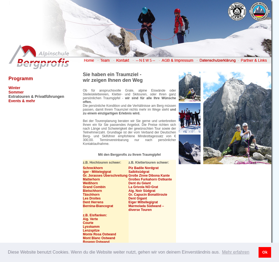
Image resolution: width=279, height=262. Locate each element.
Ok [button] (264, 252)
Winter (14, 88)
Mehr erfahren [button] (236, 252)
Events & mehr (21, 101)
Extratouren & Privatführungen (36, 96)
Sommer (16, 92)
